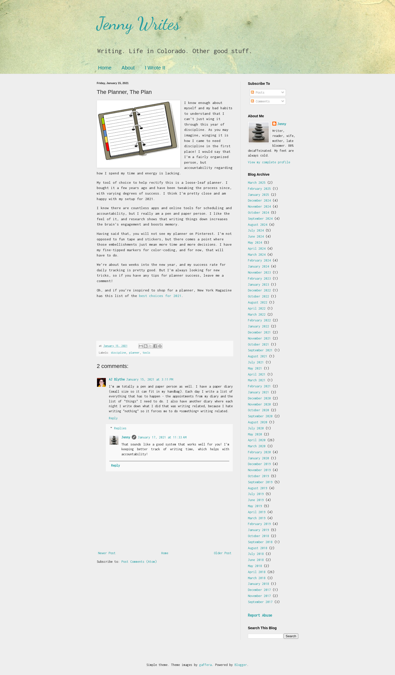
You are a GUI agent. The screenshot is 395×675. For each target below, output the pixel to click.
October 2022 (258, 296)
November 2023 (259, 272)
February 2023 (259, 278)
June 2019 (256, 500)
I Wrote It (155, 67)
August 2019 (257, 488)
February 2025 (259, 189)
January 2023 (258, 284)
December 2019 (259, 464)
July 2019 (256, 494)
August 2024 (257, 225)
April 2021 (257, 374)
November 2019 (259, 470)
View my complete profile (269, 162)
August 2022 (257, 302)
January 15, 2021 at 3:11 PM (149, 379)
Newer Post (107, 553)
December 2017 (259, 590)
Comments (260, 101)
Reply (113, 418)
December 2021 (259, 332)
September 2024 (260, 218)
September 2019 (260, 482)
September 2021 (260, 350)
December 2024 (259, 200)
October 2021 (258, 344)
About (128, 67)
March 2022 (257, 314)
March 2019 (257, 518)
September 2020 (260, 416)
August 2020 (257, 422)
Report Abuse (260, 615)
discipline (118, 352)
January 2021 (258, 392)
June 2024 (256, 236)
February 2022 (259, 320)
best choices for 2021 (160, 296)
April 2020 (257, 440)
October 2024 (258, 212)
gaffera (205, 665)
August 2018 (257, 548)
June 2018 (256, 560)
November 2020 (259, 404)
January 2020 (258, 458)
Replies (120, 428)
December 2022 (259, 290)
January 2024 (258, 266)
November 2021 (259, 338)
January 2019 (258, 530)
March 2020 (257, 446)
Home (104, 67)
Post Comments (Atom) (139, 562)
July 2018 (256, 554)
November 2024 (259, 206)
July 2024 (256, 230)
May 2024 (255, 242)
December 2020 (259, 398)
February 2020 (259, 452)
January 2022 (258, 326)
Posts (258, 92)
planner (134, 352)
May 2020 (255, 434)
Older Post (223, 553)
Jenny (125, 437)
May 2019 (255, 506)
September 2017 (260, 602)
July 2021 (256, 362)
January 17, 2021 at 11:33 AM (162, 437)
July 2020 (256, 428)
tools (146, 352)
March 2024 (257, 254)
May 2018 (255, 566)
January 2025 (258, 195)
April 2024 (257, 248)
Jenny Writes (138, 23)
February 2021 (259, 386)
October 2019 (258, 476)
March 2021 (257, 380)
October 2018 (258, 536)
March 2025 (257, 182)
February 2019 (259, 524)
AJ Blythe (117, 379)
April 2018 (257, 572)
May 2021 (255, 368)
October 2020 (258, 410)
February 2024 (259, 260)
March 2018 (257, 578)
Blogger (241, 665)
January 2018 (258, 584)
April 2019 (257, 512)
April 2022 (257, 308)
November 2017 (259, 596)
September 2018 (260, 542)
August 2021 (257, 356)
